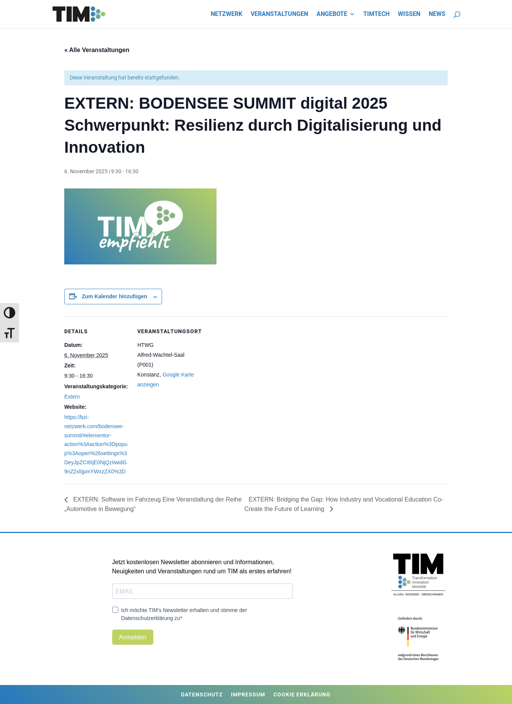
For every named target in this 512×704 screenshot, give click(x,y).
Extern (72, 397)
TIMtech (376, 14)
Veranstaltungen (279, 14)
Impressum (248, 695)
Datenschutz (202, 695)
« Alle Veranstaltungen (96, 50)
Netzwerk (226, 14)
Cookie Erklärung (302, 695)
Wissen (409, 14)
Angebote (331, 14)
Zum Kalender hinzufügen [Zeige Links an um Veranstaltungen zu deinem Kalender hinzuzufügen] (114, 296)
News (437, 14)
